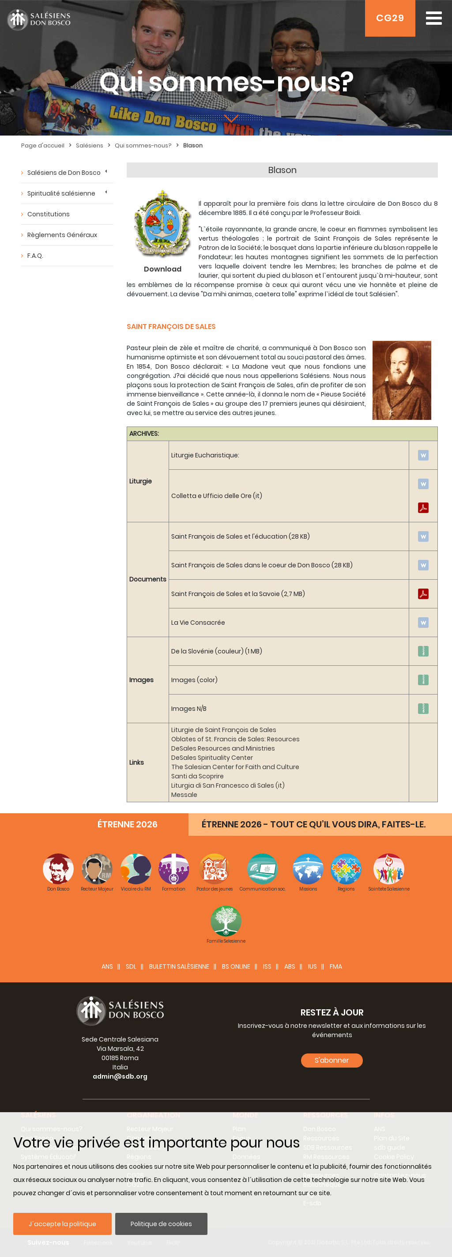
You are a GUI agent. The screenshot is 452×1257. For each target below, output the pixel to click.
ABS (289, 966)
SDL (131, 966)
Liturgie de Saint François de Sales (223, 729)
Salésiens (89, 145)
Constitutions (48, 214)
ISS (267, 966)
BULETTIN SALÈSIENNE (179, 966)
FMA (336, 966)
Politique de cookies (161, 1223)
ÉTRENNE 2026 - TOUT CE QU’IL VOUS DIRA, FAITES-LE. (314, 824)
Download (162, 269)
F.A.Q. (35, 255)
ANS (107, 966)
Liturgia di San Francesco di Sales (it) (228, 785)
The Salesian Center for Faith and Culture (235, 767)
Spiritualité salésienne (61, 193)
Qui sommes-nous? (143, 145)
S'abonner (332, 1060)
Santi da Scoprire (197, 776)
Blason (193, 145)
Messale (184, 794)
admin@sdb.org (120, 1076)
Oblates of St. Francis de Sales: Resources (235, 739)
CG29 (390, 18)
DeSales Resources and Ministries (223, 748)
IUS (312, 966)
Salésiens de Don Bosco (64, 172)
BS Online (236, 966)
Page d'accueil (42, 145)
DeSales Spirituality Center (212, 757)
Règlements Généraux (62, 234)
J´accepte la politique (62, 1223)
